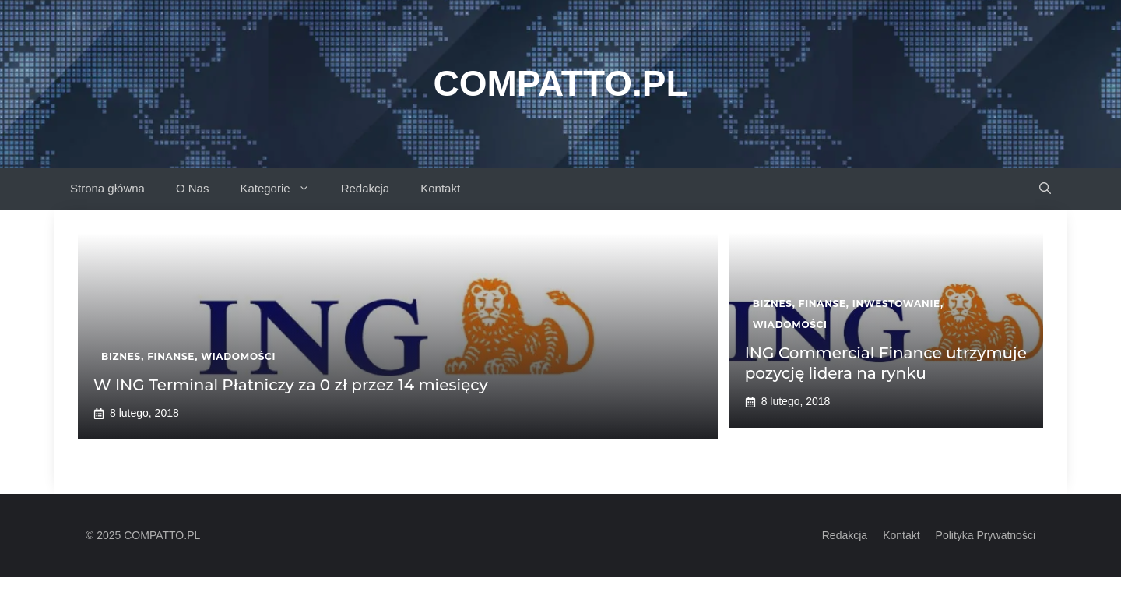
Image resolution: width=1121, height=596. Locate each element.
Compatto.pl (560, 83)
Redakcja (365, 188)
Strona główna (107, 188)
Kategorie (282, 189)
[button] (1045, 189)
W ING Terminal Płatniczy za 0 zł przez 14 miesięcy (290, 385)
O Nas (192, 188)
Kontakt (440, 188)
